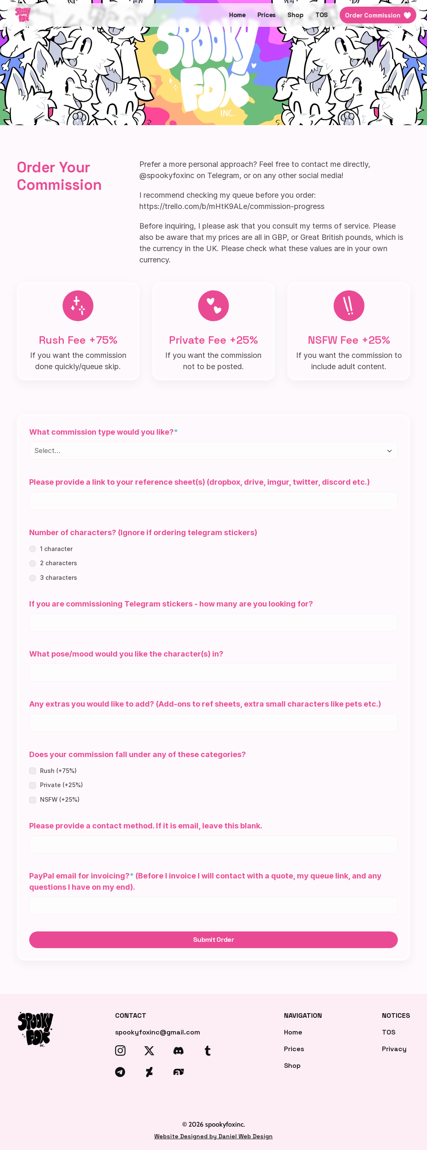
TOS (321, 15)
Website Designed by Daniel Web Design (213, 1136)
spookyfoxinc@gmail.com (157, 1032)
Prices (267, 15)
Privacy (394, 1048)
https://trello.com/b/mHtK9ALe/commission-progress (231, 206)
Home (237, 15)
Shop (296, 15)
